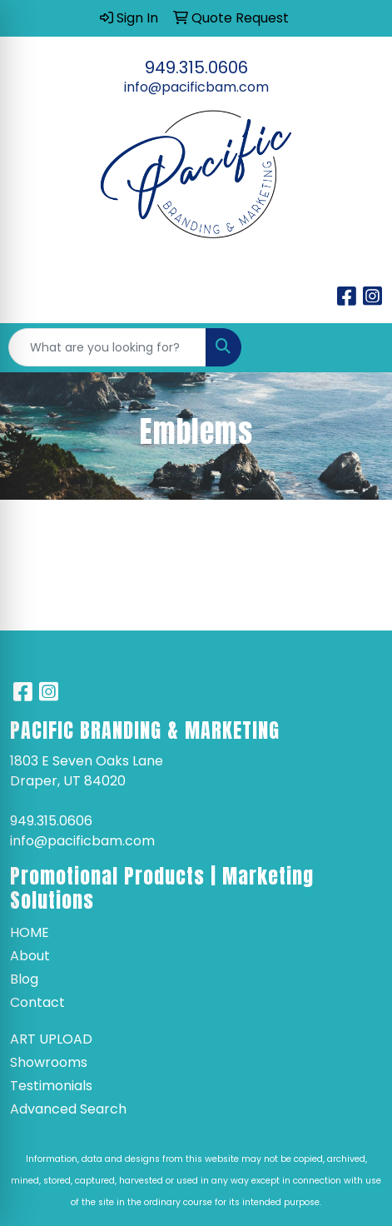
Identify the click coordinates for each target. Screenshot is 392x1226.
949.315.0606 (196, 67)
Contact (37, 1002)
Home (29, 932)
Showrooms (48, 1062)
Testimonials (51, 1085)
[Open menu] (358, 347)
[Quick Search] (107, 347)
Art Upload (51, 1039)
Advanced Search (68, 1109)
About (30, 955)
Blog (24, 979)
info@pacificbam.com (196, 87)
